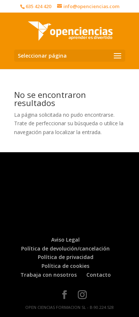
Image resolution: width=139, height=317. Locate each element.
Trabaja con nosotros (48, 274)
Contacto (98, 274)
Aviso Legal (65, 239)
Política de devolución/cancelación (65, 248)
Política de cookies (65, 265)
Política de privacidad (65, 256)
